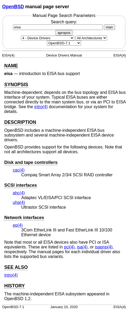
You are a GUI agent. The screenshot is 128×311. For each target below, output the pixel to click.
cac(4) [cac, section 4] (18, 170)
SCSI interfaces (20, 185)
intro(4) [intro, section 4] (41, 106)
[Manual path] (64, 43)
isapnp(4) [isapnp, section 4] (104, 247)
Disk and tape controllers (31, 162)
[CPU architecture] (91, 38)
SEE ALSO (16, 267)
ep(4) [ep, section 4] (18, 225)
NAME (11, 65)
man (109, 27)
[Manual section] (47, 38)
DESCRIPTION (20, 122)
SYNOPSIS (16, 84)
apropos (64, 33)
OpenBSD (13, 6)
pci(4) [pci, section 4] (69, 247)
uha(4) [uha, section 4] (19, 202)
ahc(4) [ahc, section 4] (19, 193)
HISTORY (14, 285)
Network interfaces (24, 217)
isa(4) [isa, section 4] (82, 247)
